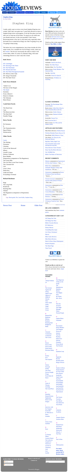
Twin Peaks (59, 404)
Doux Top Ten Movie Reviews (53, 150)
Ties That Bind (58, 67)
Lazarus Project (49, 438)
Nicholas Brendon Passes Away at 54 (55, 133)
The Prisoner (59, 346)
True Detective (60, 402)
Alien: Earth (48, 302)
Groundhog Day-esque (51, 229)
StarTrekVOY (59, 390)
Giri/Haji (47, 387)
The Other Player (54, 64)
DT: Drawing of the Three (10, 65)
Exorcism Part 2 (52, 120)
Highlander (48, 398)
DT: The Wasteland (8, 67)
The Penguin (59, 329)
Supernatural (59, 391)
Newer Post (7, 205)
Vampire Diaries (60, 417)
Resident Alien (60, 360)
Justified (47, 423)
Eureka (47, 355)
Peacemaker (59, 325)
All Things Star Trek (50, 218)
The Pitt (58, 335)
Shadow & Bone (60, 368)
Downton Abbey (49, 350)
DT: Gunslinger (7, 63)
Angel (46, 306)
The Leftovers (49, 440)
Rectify (58, 358)
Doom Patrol (48, 348)
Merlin (58, 291)
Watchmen (59, 426)
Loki (46, 449)
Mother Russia (61, 130)
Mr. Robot (58, 296)
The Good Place (49, 388)
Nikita (57, 311)
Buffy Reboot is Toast (57, 135)
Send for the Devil (56, 62)
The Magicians (60, 280)
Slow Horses (59, 373)
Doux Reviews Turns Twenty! (53, 147)
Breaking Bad (49, 322)
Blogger (37, 469)
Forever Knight (49, 372)
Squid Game (59, 377)
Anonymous (48, 172)
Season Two (54, 118)
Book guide (12, 197)
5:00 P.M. (52, 73)
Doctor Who (48, 344)
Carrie (5, 140)
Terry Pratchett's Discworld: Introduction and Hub (52, 144)
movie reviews (59, 38)
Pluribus (58, 336)
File (17, 197)
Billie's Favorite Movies (51, 223)
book (51, 38)
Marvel (47, 234)
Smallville (58, 375)
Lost (46, 451)
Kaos (46, 429)
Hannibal (47, 394)
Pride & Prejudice (50, 243)
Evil (46, 357)
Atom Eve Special (56, 75)
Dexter (47, 343)
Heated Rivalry (49, 396)
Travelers (58, 399)
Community (48, 333)
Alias (46, 300)
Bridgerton (48, 324)
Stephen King (7, 17)
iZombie (47, 416)
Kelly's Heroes (57, 112)
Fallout (47, 365)
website (7, 51)
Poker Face (59, 338)
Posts (6, 461)
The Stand (6, 90)
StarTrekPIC (59, 384)
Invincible (48, 410)
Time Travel (48, 248)
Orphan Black (59, 318)
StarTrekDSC (59, 382)
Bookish (47, 321)
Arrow (47, 308)
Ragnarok (58, 357)
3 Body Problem (49, 280)
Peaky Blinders (60, 327)
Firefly (47, 368)
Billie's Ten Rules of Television (53, 154)
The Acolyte (48, 288)
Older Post (38, 205)
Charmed (47, 332)
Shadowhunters (60, 369)
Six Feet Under (60, 371)
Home (23, 205)
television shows (56, 36)
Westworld (59, 430)
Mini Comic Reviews (51, 236)
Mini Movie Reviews (50, 239)
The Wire (58, 434)
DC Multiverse (49, 225)
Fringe (47, 374)
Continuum (48, 335)
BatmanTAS (48, 315)
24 (46, 282)
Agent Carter (48, 293)
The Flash (48, 370)
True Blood (59, 401)
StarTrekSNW (60, 386)
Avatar (47, 310)
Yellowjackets (59, 445)
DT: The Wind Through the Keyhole (13, 72)
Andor (47, 304)
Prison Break (59, 344)
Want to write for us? (34, 458)
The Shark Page (49, 246)
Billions (47, 319)
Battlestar (47, 317)
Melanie (47, 161)
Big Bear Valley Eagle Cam (52, 141)
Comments (7, 464)
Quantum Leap (60, 351)
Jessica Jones (48, 421)
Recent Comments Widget (61, 204)
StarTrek (58, 379)
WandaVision (59, 424)
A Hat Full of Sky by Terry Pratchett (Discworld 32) (54, 108)
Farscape (47, 366)
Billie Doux (48, 165)
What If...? (59, 432)
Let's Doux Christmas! (51, 232)
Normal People (60, 313)
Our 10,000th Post (50, 152)
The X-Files (59, 439)
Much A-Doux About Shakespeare (54, 241)
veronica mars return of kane (53, 180)
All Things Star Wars (50, 220)
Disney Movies (49, 227)
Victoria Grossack (50, 178)
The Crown (48, 337)
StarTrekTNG (59, 388)
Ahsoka (47, 299)
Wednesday (59, 428)
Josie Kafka (21, 197)
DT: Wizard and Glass (9, 69)
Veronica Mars (60, 419)
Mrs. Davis (59, 298)
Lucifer (47, 453)
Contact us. (34, 460)
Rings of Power (60, 362)
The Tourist (59, 397)
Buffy (46, 326)
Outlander (58, 320)
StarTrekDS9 (59, 380)
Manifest (58, 289)
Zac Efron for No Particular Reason (53, 138)
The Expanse (48, 359)
